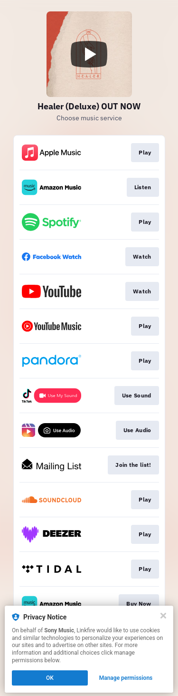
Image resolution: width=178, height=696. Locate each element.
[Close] (163, 615)
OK (50, 678)
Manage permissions (126, 678)
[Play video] (89, 54)
